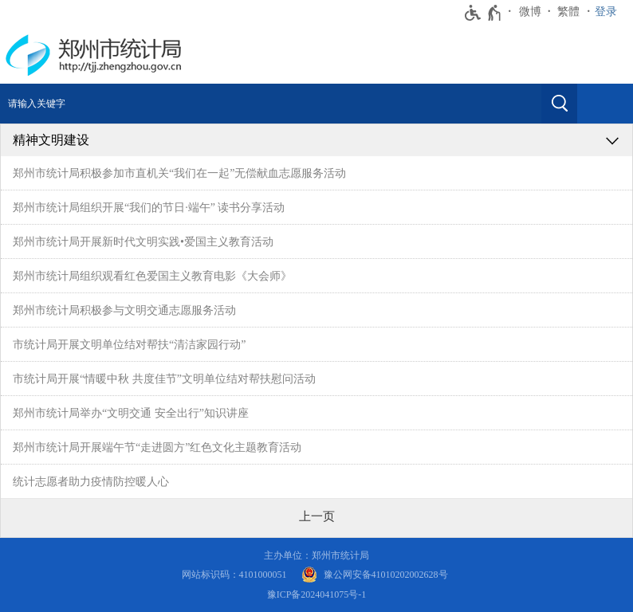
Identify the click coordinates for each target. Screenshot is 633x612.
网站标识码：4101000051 (234, 574)
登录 (606, 12)
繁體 (568, 12)
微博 (530, 12)
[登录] (610, 12)
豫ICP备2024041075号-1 (317, 594)
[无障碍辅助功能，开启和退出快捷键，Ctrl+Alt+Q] (483, 12)
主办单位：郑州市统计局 (316, 555)
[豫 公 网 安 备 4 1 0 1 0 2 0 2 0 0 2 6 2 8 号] (374, 575)
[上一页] (317, 516)
